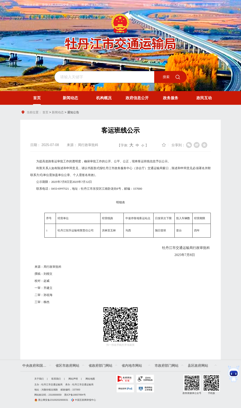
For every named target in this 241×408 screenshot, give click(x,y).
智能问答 (149, 5)
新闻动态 (58, 112)
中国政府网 (31, 5)
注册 (218, 5)
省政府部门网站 (100, 365)
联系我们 (56, 378)
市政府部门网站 (167, 365)
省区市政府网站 (67, 365)
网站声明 (73, 378)
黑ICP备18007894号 (75, 394)
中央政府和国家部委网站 (37, 365)
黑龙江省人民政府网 (94, 5)
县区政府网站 (198, 365)
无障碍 (166, 5)
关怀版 (181, 5)
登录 (205, 5)
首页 (45, 112)
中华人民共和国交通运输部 (60, 5)
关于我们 (39, 378)
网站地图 (90, 378)
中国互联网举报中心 (83, 400)
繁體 (193, 5)
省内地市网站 (132, 365)
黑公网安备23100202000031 (51, 400)
